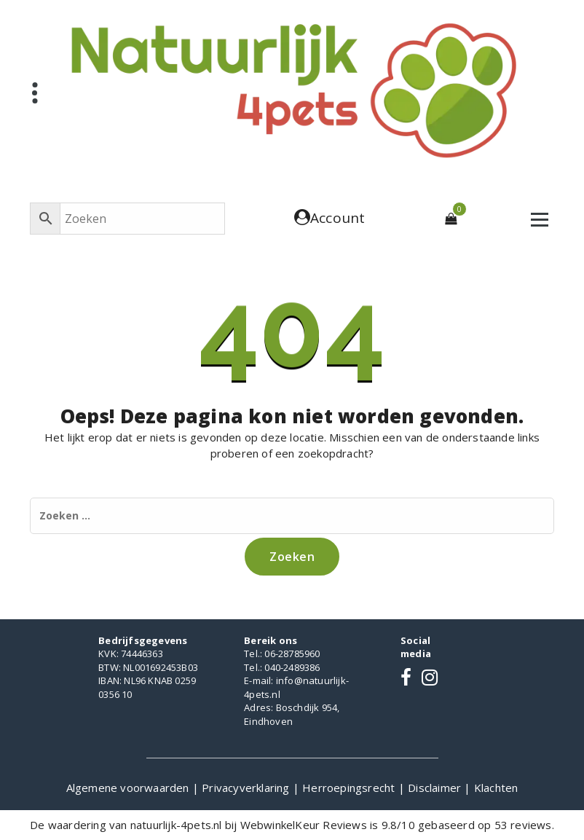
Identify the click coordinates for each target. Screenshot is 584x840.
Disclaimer (436, 787)
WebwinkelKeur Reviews (303, 824)
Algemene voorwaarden (129, 787)
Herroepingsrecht (350, 787)
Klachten (496, 787)
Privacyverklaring (247, 787)
